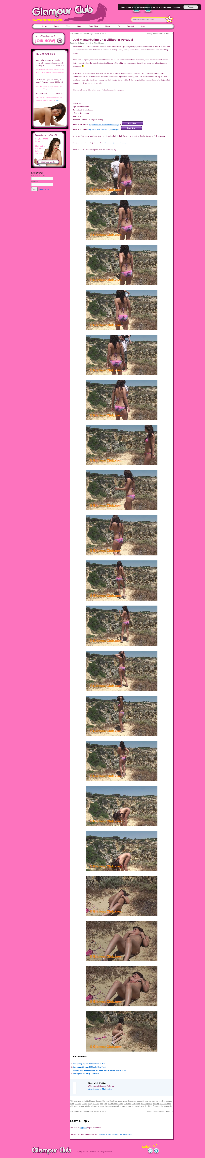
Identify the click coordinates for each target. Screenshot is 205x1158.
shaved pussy (127, 1106)
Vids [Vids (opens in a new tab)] (68, 26)
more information (173, 7)
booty (90, 1104)
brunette (96, 1104)
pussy (96, 1106)
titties (150, 1106)
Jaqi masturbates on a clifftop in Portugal (104, 124)
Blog (79, 26)
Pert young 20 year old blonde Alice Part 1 (89, 1064)
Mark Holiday (99, 43)
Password (34, 182)
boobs (84, 1104)
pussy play (104, 1106)
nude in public (146, 1104)
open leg (156, 1104)
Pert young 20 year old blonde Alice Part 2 (89, 1067)
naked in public (130, 1104)
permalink (167, 1106)
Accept (190, 7)
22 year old (147, 1101)
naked (120, 1104)
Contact (130, 26)
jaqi (105, 1104)
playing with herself (86, 1106)
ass (153, 1101)
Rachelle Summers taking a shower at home (88, 34)
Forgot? (41, 189)
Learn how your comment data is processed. (115, 1134)
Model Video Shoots (125, 1101)
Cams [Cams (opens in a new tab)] (56, 26)
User (143, 26)
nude (138, 1104)
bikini (72, 1104)
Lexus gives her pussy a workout (86, 1074)
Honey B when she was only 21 (160, 34)
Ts (119, 26)
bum (101, 1104)
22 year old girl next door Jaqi (115, 143)
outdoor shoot (165, 1104)
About (107, 26)
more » (41, 75)
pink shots (74, 1106)
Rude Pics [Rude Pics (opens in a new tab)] (93, 26)
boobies (78, 1104)
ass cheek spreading (163, 1101)
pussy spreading (114, 1106)
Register (47, 189)
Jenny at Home (41, 93)
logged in (83, 1127)
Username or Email (38, 175)
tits (146, 1106)
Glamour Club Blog (109, 1101)
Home (44, 26)
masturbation (112, 1104)
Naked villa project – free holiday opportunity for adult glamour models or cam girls (49, 63)
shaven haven (138, 1106)
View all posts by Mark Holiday (102, 1089)
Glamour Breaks (95, 1101)
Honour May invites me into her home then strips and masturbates (99, 1070)
